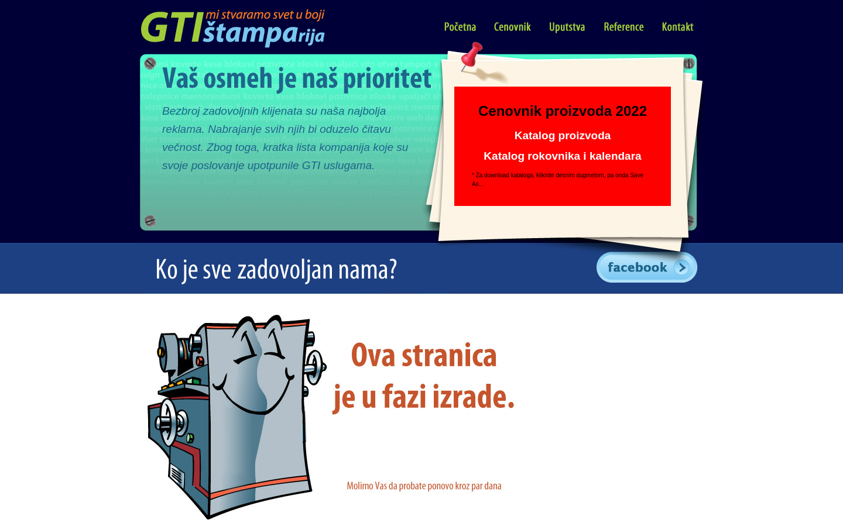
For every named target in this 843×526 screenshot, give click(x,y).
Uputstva (568, 27)
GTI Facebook (649, 268)
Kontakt (678, 27)
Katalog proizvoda (563, 135)
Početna (460, 27)
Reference (624, 27)
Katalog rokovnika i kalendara (562, 156)
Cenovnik (513, 27)
